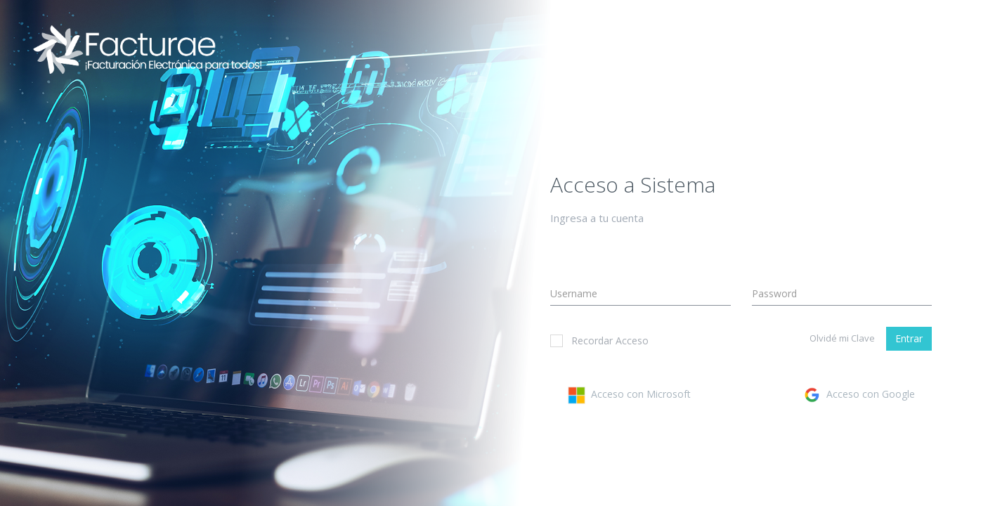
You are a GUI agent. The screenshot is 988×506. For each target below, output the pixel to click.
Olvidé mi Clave (842, 338)
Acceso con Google (859, 394)
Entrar (909, 338)
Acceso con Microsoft (629, 394)
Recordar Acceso (599, 340)
